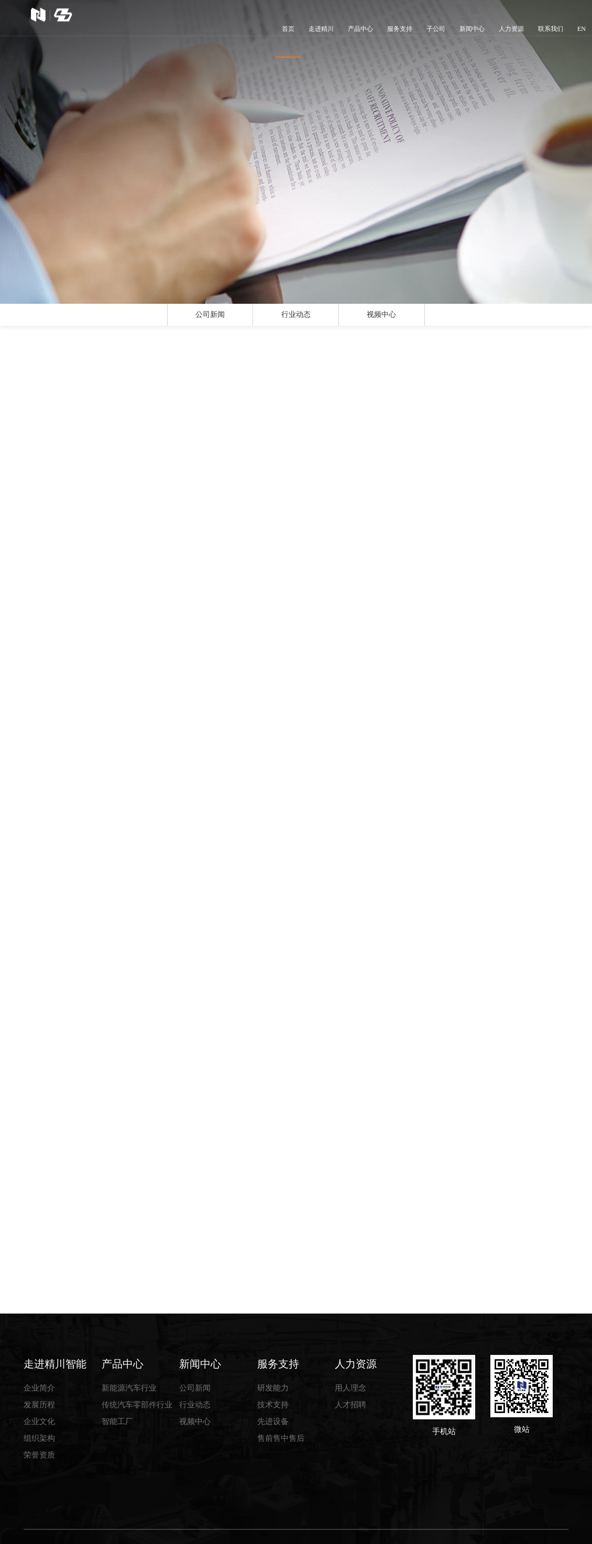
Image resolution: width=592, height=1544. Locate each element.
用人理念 (350, 1359)
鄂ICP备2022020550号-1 (442, 1531)
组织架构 (39, 1410)
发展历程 (39, 1376)
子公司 (435, 28)
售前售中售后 (280, 1410)
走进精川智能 (55, 1335)
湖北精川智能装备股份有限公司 (163, 1531)
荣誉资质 (39, 1426)
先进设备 (273, 1393)
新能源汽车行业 (129, 1359)
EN (581, 28)
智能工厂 (117, 1393)
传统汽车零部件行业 (137, 1376)
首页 (288, 41)
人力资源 (511, 28)
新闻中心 (472, 28)
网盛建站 (349, 1531)
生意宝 (322, 1531)
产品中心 (360, 28)
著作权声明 (384, 1531)
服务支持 (399, 28)
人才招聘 (350, 1376)
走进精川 (321, 28)
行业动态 (296, 321)
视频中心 (381, 321)
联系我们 (550, 28)
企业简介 (39, 1359)
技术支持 (273, 1376)
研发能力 (273, 1359)
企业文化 (39, 1393)
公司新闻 (210, 321)
